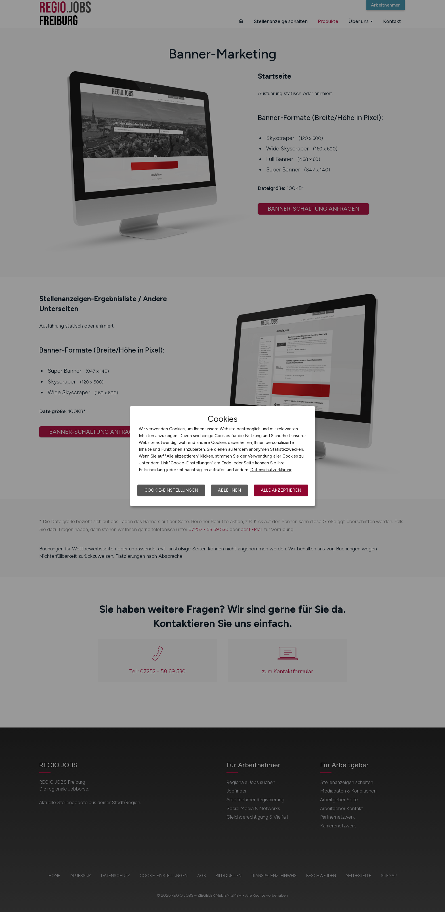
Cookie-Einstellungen (171, 490)
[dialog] (222, 456)
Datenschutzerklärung (271, 469)
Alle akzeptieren (281, 490)
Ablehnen (229, 490)
